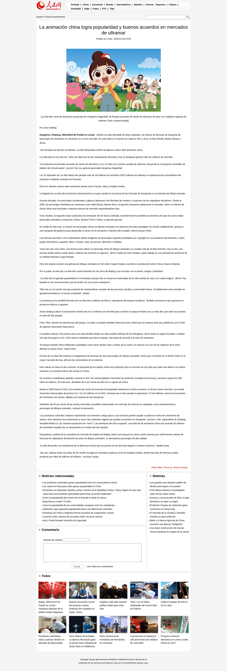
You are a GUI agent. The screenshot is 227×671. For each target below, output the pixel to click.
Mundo (109, 4)
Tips (112, 8)
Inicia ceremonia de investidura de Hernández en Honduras (112, 639)
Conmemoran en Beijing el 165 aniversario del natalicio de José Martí (144, 639)
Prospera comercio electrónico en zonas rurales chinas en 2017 (174, 639)
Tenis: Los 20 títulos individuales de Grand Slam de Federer (143, 605)
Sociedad (76, 8)
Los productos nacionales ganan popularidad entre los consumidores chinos (80, 482)
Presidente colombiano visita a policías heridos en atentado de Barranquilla (51, 639)
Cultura (172, 4)
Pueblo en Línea (104, 39)
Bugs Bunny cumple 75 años (57, 501)
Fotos (96, 8)
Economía (97, 4)
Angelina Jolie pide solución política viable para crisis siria (113, 605)
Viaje (86, 8)
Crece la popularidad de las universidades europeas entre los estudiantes (79, 505)
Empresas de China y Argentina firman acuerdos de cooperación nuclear (78, 513)
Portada (75, 4)
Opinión (138, 4)
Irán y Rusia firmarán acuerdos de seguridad (64, 520)
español (39, 17)
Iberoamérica (124, 4)
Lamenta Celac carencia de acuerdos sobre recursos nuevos (72, 516)
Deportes (160, 4)
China (86, 4)
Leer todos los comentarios (100, 566)
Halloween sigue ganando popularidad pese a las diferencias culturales (77, 509)
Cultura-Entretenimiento (55, 17)
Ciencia (150, 4)
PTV (104, 8)
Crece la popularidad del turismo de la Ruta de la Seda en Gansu (75, 497)
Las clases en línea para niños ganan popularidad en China (72, 486)
